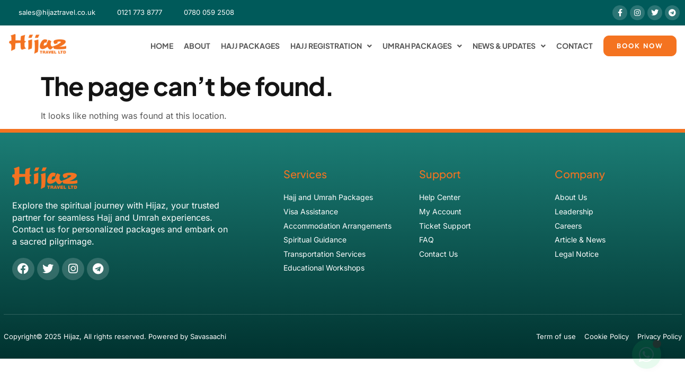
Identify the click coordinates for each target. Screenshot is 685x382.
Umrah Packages (422, 46)
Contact (574, 45)
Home (161, 45)
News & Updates (509, 46)
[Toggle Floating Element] (646, 354)
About (197, 45)
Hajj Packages (250, 45)
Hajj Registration (331, 46)
